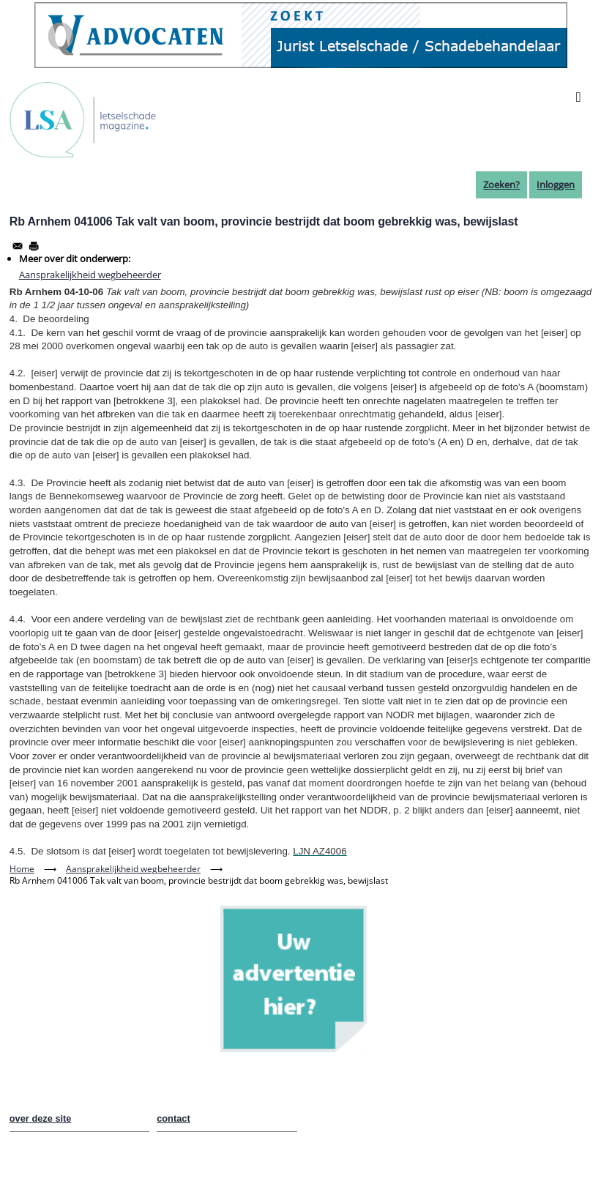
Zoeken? (501, 184)
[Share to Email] (17, 246)
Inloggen (556, 184)
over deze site (41, 1118)
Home (22, 869)
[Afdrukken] (34, 246)
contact (173, 1118)
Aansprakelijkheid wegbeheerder (90, 274)
